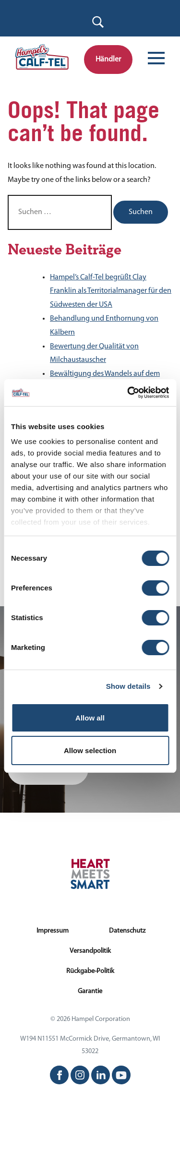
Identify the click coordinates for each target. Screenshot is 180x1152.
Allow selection (90, 750)
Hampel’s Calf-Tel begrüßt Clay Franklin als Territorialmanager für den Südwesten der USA (110, 291)
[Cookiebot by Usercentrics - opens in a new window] (128, 392)
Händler (108, 59)
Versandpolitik (90, 951)
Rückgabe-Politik (90, 971)
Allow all (90, 718)
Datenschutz (127, 931)
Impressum (52, 931)
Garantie (90, 991)
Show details (128, 686)
